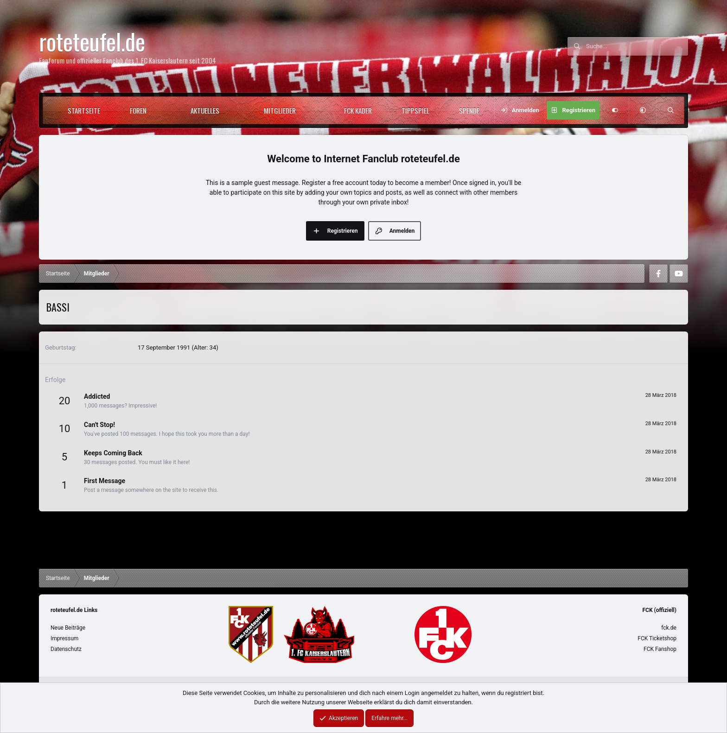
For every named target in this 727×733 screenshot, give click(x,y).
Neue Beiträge (68, 628)
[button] (163, 110)
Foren (138, 110)
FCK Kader (358, 110)
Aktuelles (205, 110)
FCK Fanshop (660, 649)
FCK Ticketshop (657, 638)
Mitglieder (280, 110)
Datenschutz (66, 649)
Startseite (84, 110)
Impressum (64, 638)
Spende (469, 110)
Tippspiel (415, 110)
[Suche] (637, 46)
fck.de (668, 628)
